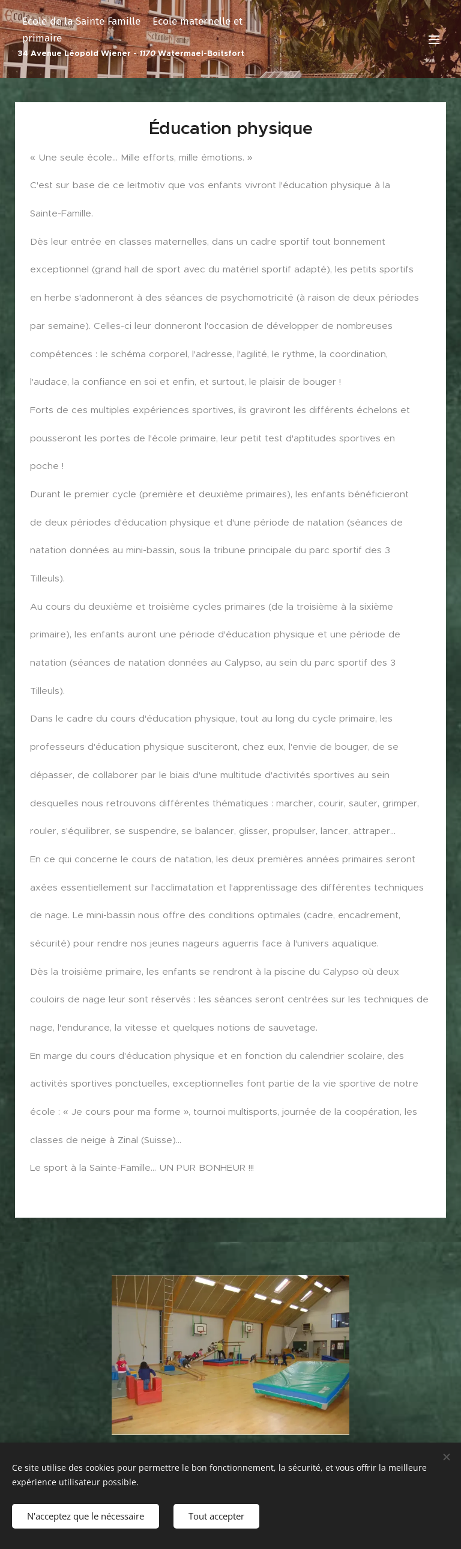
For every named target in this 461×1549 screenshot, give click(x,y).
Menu (434, 39)
